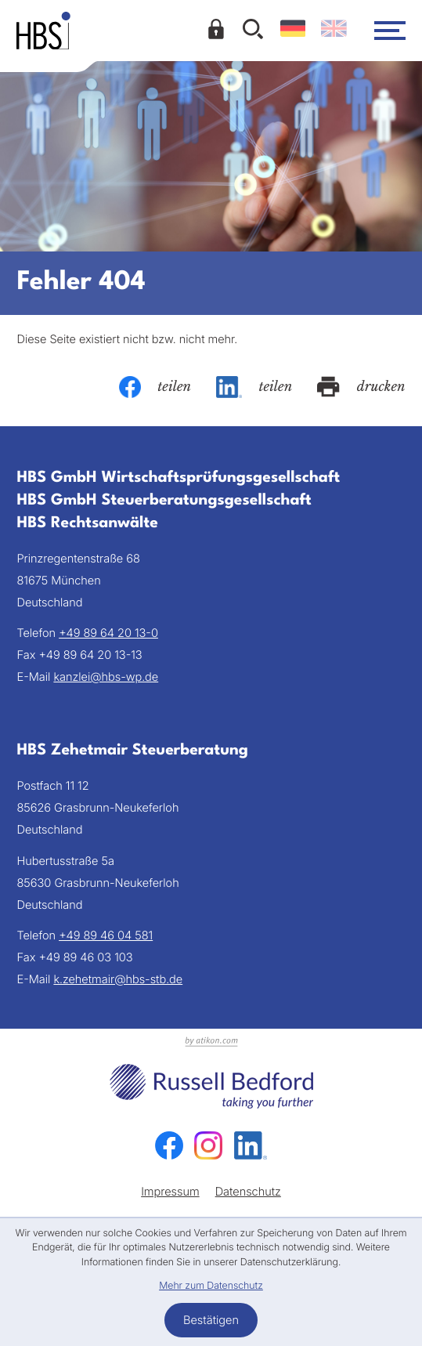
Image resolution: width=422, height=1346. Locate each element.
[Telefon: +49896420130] (108, 633)
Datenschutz (248, 1192)
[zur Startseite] (43, 30)
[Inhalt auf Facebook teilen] (155, 387)
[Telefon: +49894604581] (106, 935)
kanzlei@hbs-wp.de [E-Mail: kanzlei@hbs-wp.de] (105, 677)
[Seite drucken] (361, 387)
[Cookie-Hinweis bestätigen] (211, 1320)
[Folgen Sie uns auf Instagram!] (208, 1145)
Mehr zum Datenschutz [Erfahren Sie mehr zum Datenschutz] (211, 1286)
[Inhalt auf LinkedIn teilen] (254, 387)
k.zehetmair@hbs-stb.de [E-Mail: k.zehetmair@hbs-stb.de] (117, 979)
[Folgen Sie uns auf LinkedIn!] (250, 1145)
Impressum (170, 1192)
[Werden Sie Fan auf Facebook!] (169, 1145)
